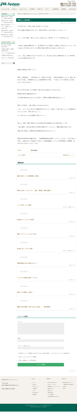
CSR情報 (32, 9)
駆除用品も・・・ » (68, 155)
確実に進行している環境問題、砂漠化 (28, 176)
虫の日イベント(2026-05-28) (8, 57)
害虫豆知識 (50, 394)
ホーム (33, 384)
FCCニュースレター (52, 386)
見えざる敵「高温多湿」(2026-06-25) (7, 45)
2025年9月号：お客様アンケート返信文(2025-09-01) (8, 31)
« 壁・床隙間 (21, 155)
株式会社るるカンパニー (68, 384)
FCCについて (23, 9)
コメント (20, 321)
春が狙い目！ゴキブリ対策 (24, 248)
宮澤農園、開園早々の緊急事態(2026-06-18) (8, 50)
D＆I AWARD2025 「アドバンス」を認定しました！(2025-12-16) (8, 26)
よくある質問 (50, 396)
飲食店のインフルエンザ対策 (25, 219)
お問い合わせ (72, 9)
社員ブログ (50, 392)
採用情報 (63, 9)
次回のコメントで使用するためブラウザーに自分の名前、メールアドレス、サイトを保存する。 (45, 355)
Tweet (19, 150)
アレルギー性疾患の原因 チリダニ (27, 277)
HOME (20, 13)
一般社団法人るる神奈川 (68, 386)
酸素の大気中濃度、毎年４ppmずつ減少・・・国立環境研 (33, 307)
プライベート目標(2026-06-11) (8, 53)
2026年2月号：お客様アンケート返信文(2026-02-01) (8, 17)
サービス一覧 (5, 9)
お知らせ (14, 9)
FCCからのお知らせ (52, 384)
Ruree (64, 390)
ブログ (46, 9)
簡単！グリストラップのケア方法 (26, 234)
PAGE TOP (72, 372)
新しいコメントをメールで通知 (28, 358)
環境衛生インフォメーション (30, 13)
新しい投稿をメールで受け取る (28, 362)
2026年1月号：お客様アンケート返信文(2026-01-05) (8, 21)
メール (19, 347)
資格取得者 (55, 9)
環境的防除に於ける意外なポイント (27, 263)
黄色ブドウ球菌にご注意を (24, 292)
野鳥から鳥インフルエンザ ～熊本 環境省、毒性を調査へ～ (35, 190)
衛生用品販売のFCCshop (53, 398)
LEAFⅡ (64, 388)
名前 (19, 340)
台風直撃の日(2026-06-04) (7, 55)
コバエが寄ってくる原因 (24, 205)
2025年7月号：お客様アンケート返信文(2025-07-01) (8, 35)
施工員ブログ (50, 390)
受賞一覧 (39, 9)
